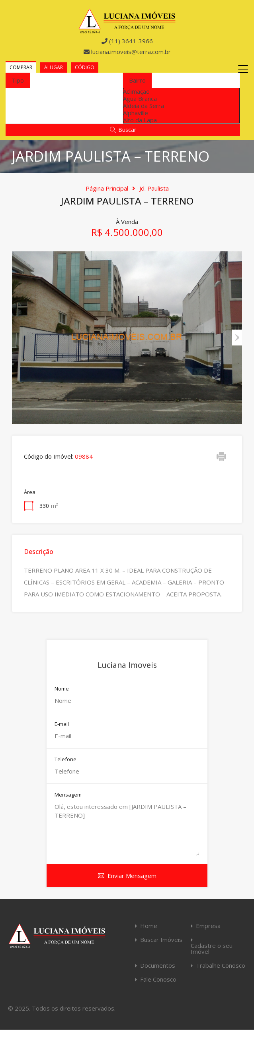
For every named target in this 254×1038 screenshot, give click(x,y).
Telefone (65, 759)
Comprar (21, 67)
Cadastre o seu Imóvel (212, 949)
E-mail (62, 724)
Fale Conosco (158, 979)
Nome (62, 689)
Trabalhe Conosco (220, 966)
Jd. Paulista (154, 188)
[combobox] (18, 80)
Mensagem (68, 795)
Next (237, 337)
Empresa (208, 926)
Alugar (53, 67)
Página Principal (107, 188)
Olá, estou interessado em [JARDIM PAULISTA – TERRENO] (127, 829)
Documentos (157, 966)
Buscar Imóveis (161, 940)
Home (148, 926)
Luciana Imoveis (127, 665)
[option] (181, 91)
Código (84, 67)
